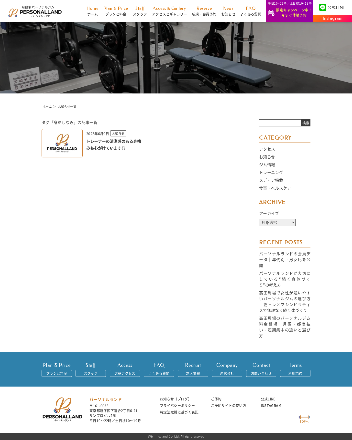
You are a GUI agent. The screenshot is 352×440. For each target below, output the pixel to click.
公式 (332, 7)
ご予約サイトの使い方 (228, 405)
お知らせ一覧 (67, 106)
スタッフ (140, 11)
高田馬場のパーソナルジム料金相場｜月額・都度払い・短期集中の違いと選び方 (284, 326)
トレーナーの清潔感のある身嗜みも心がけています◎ (113, 144)
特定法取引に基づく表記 (179, 411)
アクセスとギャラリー (169, 11)
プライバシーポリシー (177, 405)
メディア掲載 (271, 180)
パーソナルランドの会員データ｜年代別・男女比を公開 (284, 259)
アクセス (267, 149)
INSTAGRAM (271, 405)
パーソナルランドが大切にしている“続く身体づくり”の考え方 (284, 279)
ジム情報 (267, 164)
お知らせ (228, 11)
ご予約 (216, 398)
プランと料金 (115, 11)
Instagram (333, 18)
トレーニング (271, 172)
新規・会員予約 (204, 11)
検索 (305, 122)
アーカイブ (269, 213)
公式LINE (268, 398)
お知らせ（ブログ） (175, 398)
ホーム (93, 11)
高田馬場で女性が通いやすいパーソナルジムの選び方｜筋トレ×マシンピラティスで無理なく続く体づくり (284, 301)
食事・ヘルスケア (275, 188)
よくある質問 (250, 11)
